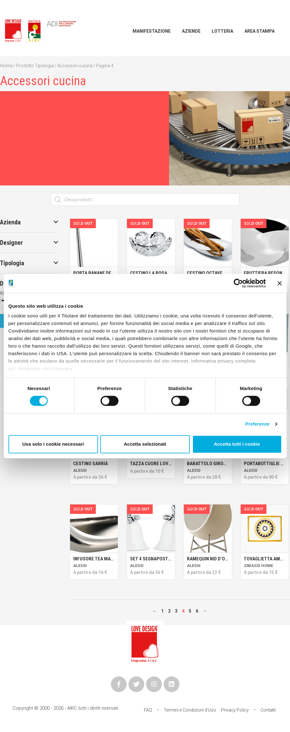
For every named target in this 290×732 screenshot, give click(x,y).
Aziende (191, 31)
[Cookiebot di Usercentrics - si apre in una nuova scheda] (238, 283)
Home (6, 65)
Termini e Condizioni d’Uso (190, 710)
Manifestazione (152, 31)
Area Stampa (259, 31)
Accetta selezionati (145, 444)
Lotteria (222, 31)
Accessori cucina (74, 65)
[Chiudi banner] (279, 283)
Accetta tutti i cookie (237, 444)
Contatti (268, 710)
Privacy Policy (235, 710)
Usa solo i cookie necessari (53, 444)
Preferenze (257, 424)
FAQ (148, 710)
